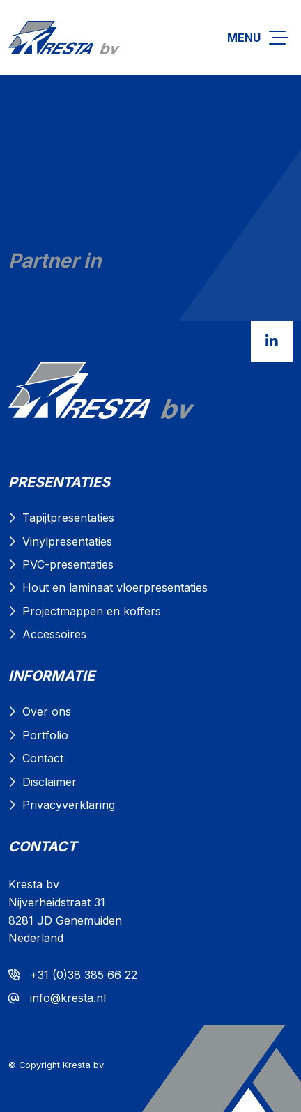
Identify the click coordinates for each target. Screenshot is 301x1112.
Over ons (46, 711)
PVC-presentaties (68, 564)
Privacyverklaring (68, 804)
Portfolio (45, 735)
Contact (42, 758)
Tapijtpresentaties (68, 517)
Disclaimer (49, 781)
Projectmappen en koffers (91, 611)
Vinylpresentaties (67, 541)
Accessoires (54, 634)
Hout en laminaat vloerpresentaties (115, 587)
